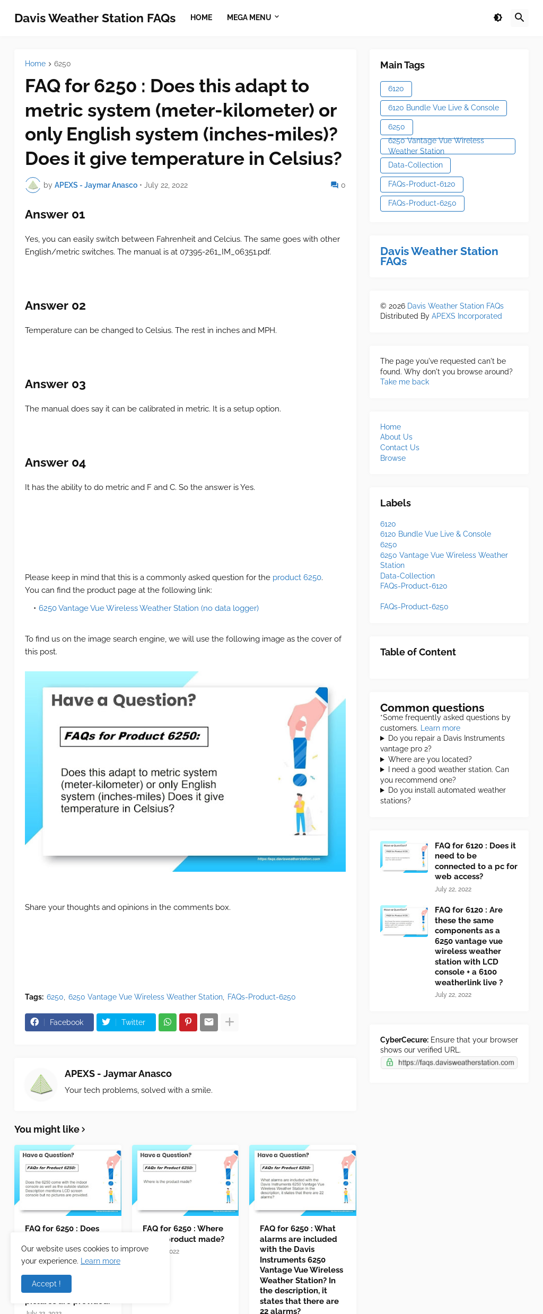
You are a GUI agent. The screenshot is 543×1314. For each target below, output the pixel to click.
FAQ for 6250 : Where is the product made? (183, 1234)
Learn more (440, 728)
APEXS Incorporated (467, 316)
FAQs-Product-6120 (422, 184)
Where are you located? (430, 759)
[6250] (388, 544)
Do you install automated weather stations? (443, 795)
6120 (396, 88)
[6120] (388, 524)
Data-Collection (415, 165)
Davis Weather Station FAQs (95, 18)
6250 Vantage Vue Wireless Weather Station (145, 997)
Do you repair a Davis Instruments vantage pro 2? (442, 743)
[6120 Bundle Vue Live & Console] (435, 534)
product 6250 (297, 577)
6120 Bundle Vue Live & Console (443, 107)
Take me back (404, 382)
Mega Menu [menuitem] (249, 17)
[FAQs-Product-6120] (414, 586)
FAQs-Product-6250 (261, 997)
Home (35, 64)
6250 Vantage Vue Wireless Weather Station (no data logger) (149, 608)
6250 (62, 64)
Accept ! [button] (46, 1284)
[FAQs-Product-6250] (414, 606)
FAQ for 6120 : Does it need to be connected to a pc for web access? (476, 861)
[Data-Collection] (407, 576)
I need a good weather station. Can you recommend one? (444, 774)
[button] (498, 18)
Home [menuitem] (201, 17)
